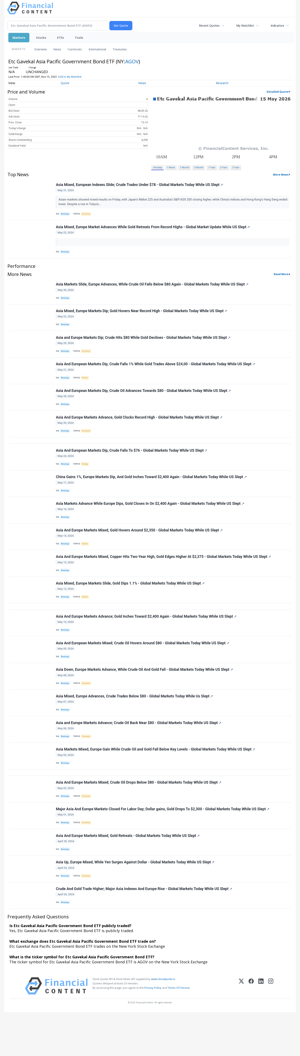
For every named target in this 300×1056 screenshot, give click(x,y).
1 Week (171, 167)
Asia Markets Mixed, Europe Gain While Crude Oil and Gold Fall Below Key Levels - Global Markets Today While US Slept (155, 783)
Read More (281, 277)
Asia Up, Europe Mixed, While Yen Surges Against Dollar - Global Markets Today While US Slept (135, 903)
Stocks (41, 38)
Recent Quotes (209, 25)
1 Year (211, 167)
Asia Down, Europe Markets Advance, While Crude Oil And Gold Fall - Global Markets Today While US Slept (144, 698)
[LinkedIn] (261, 1030)
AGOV (132, 61)
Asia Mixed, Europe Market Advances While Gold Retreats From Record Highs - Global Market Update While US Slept (153, 229)
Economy (87, 214)
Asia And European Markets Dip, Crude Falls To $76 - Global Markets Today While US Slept (132, 465)
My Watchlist (245, 25)
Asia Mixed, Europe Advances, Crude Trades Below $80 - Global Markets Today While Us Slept (134, 726)
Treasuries (120, 49)
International (97, 49)
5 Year (235, 167)
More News (281, 174)
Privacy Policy (152, 1031)
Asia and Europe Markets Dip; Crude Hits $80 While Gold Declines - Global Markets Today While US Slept (143, 344)
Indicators (277, 25)
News (57, 49)
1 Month (184, 167)
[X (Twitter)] (241, 1030)
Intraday (157, 167)
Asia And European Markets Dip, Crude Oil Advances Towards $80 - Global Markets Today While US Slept (143, 401)
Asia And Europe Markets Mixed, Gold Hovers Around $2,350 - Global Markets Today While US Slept (139, 549)
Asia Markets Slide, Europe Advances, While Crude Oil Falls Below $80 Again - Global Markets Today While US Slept (152, 288)
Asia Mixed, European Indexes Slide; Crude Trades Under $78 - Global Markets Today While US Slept (139, 185)
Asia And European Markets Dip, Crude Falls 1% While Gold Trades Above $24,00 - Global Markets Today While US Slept (155, 372)
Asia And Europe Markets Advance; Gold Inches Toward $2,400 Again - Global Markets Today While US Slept (146, 642)
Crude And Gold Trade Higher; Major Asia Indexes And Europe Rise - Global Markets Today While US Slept (144, 931)
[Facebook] (251, 1030)
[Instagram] (270, 1030)
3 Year (223, 167)
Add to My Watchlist (69, 77)
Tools (79, 38)
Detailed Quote (278, 92)
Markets (18, 38)
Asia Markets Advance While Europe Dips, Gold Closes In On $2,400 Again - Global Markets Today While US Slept (150, 521)
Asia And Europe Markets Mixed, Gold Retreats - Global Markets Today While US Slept (128, 875)
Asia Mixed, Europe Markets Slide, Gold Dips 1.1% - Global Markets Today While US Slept (130, 606)
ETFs (60, 38)
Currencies (75, 49)
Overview (40, 49)
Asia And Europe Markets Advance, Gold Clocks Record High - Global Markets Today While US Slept (139, 429)
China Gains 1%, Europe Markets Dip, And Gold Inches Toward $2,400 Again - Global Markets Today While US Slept (151, 493)
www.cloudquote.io (163, 1023)
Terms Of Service (179, 1031)
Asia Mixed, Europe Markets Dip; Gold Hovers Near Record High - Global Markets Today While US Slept (142, 316)
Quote (65, 83)
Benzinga (66, 214)
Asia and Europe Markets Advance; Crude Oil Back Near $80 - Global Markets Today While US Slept (139, 754)
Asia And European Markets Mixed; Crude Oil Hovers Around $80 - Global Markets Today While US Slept (142, 670)
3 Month (198, 167)
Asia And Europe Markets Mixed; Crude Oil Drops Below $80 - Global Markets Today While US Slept (139, 819)
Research (222, 83)
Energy (86, 479)
